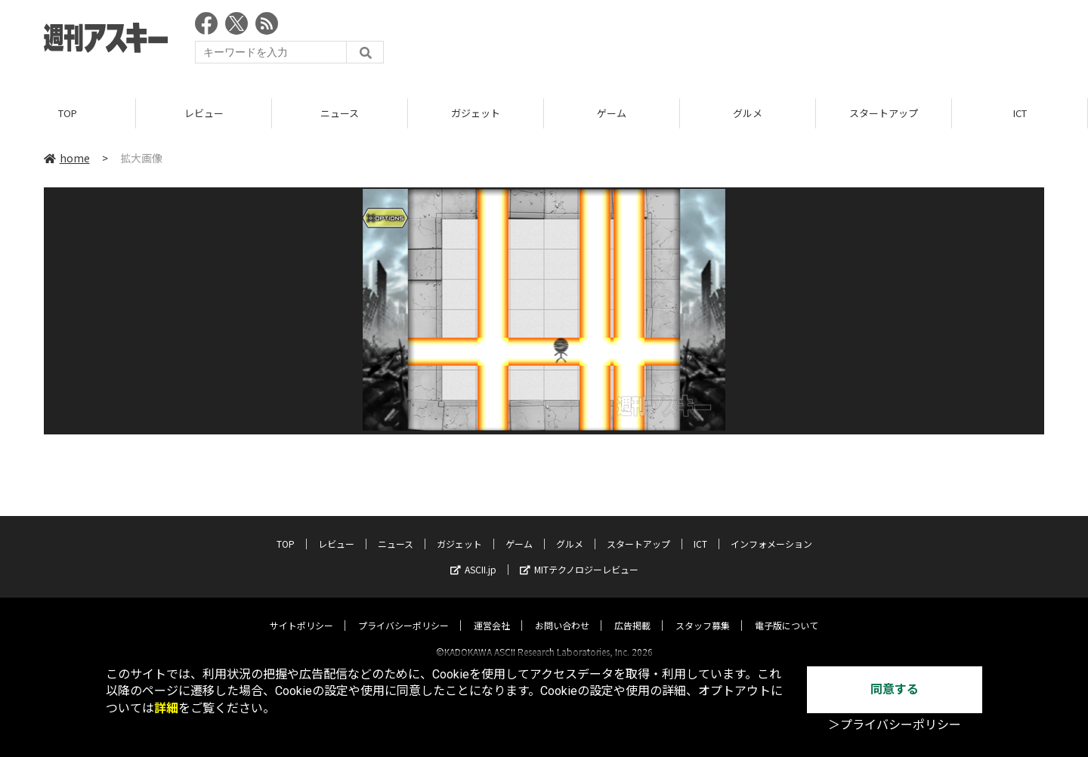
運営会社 (492, 611)
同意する (894, 689)
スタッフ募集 (702, 611)
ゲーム (611, 113)
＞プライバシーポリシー (894, 725)
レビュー (204, 113)
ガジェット (475, 113)
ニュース (339, 113)
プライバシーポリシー (403, 611)
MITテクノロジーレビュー (579, 555)
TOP (67, 113)
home (67, 157)
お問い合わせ (562, 611)
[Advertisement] (769, 42)
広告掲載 (632, 611)
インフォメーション (771, 530)
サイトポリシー (301, 611)
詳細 (166, 708)
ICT (1020, 113)
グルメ (747, 113)
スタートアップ (883, 113)
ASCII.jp (473, 555)
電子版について (786, 611)
